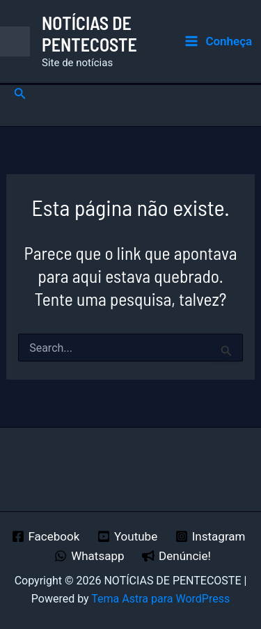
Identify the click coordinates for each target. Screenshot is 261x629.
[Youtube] (127, 536)
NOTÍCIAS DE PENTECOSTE (89, 33)
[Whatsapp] (89, 556)
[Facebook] (45, 536)
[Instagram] (210, 536)
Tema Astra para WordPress (160, 598)
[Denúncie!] (176, 556)
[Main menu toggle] (218, 41)
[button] (20, 93)
